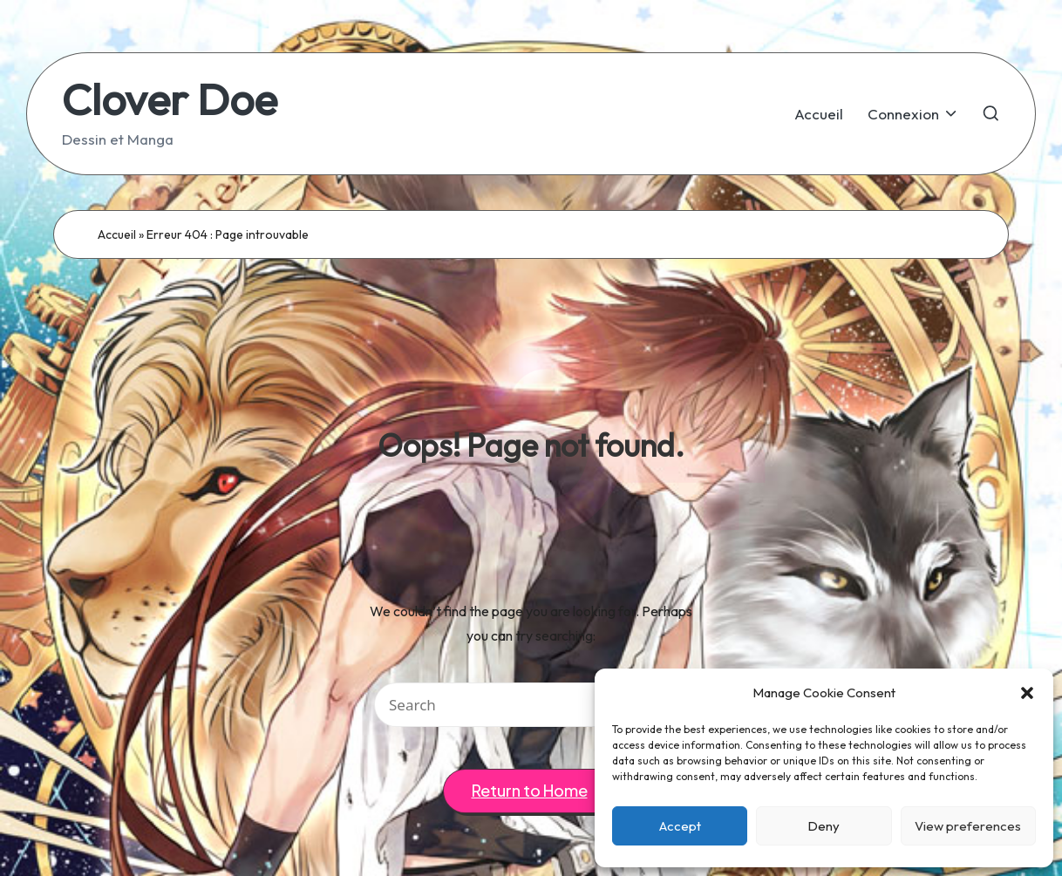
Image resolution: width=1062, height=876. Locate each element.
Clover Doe (169, 99)
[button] (1027, 693)
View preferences (968, 826)
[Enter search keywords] (531, 704)
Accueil (117, 234)
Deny (823, 826)
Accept (680, 826)
